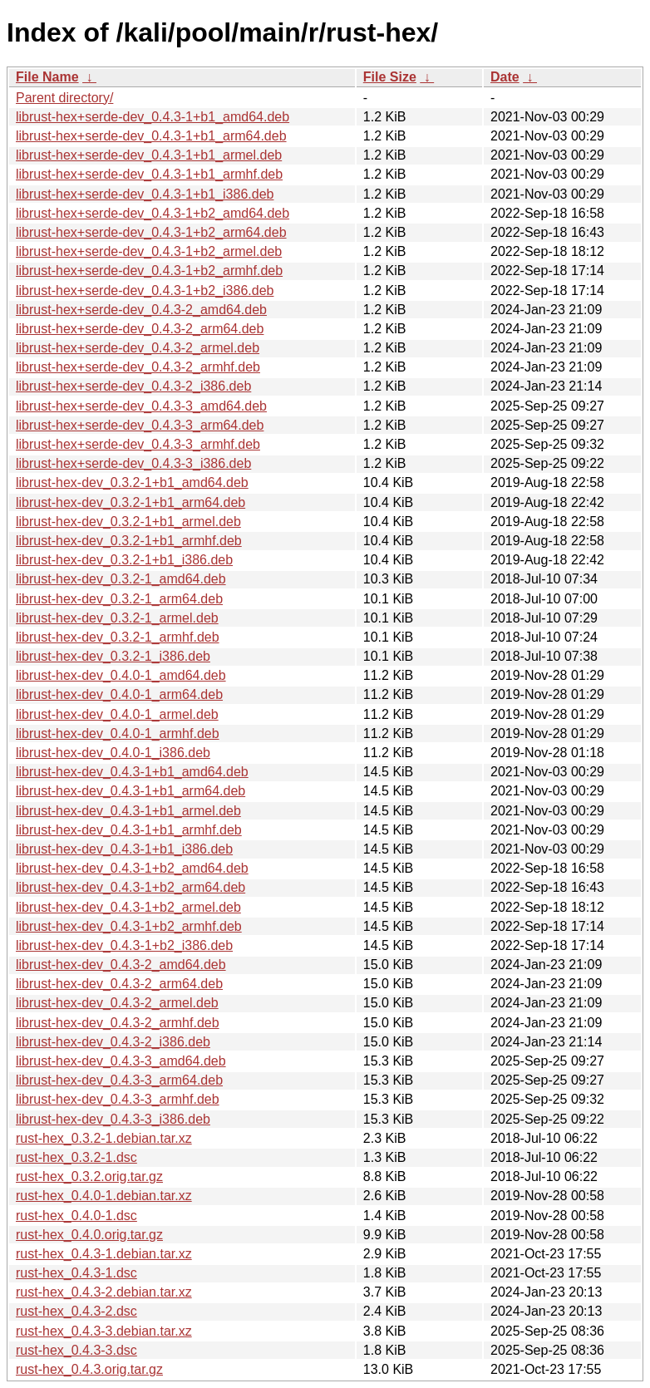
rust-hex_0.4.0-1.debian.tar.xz (104, 1196)
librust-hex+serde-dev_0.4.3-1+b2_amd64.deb (152, 213)
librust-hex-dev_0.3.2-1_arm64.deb (119, 599)
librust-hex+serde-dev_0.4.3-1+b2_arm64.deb (151, 232)
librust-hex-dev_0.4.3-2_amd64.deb (121, 964)
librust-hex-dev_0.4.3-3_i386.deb (113, 1119)
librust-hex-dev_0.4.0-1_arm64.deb (119, 694)
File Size (389, 77)
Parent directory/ (64, 98)
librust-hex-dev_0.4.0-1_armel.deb (117, 714)
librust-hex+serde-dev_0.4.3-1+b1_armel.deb (149, 155)
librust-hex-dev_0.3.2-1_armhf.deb (117, 637)
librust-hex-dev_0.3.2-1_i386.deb (113, 656)
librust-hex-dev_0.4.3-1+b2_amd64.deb (132, 868)
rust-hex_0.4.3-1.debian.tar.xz (104, 1254)
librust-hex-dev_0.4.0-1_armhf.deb (117, 733)
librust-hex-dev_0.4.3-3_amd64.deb (121, 1061)
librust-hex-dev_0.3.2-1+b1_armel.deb (128, 521)
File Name (47, 77)
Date (505, 77)
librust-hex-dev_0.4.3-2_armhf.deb (117, 1023)
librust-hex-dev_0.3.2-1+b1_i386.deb (124, 560)
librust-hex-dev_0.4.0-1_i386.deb (113, 753)
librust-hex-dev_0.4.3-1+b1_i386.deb (124, 849)
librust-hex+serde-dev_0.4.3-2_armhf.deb (138, 367)
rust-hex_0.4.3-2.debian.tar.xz (104, 1292)
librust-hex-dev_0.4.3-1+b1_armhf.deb (129, 830)
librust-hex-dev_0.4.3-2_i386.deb (113, 1042)
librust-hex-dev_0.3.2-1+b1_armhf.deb (129, 541)
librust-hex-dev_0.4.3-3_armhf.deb (117, 1099)
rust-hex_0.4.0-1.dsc (76, 1215)
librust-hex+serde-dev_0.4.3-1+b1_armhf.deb (149, 174)
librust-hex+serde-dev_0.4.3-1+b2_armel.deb (149, 251)
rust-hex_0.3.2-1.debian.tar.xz (104, 1138)
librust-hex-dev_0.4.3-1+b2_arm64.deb (130, 887)
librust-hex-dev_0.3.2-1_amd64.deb (121, 579)
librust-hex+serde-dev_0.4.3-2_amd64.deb (141, 310)
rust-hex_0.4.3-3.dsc (76, 1350)
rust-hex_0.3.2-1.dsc (76, 1157)
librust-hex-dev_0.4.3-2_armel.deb (117, 1003)
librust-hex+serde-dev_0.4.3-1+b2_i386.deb (144, 290)
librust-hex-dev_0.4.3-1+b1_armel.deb (128, 811)
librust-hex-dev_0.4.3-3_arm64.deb (119, 1080)
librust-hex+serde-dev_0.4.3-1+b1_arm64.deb (151, 136)
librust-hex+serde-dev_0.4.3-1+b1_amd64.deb (152, 117)
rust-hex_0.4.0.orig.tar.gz (89, 1235)
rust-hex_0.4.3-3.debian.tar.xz (104, 1331)
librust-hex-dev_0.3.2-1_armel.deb (117, 618)
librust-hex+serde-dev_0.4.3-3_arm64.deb (139, 425)
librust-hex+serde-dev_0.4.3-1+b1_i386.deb (144, 194)
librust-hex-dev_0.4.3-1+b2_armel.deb (128, 907)
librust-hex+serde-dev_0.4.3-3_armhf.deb (138, 444)
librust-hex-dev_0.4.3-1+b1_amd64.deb (132, 772)
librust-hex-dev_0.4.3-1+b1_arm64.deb (130, 791)
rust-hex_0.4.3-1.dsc (76, 1273)
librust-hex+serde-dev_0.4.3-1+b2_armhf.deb (149, 270)
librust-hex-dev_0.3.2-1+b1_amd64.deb (132, 482)
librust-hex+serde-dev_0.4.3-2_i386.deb (133, 386)
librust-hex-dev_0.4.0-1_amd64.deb (121, 675)
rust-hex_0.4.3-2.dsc (76, 1311)
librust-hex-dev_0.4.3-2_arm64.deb (119, 984)
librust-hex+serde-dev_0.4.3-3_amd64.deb (141, 406)
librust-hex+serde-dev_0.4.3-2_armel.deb (137, 348)
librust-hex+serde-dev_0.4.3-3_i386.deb (133, 463)
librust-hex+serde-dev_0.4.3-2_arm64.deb (139, 329)
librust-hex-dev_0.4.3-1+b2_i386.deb (124, 945)
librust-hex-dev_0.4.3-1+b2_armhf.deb (129, 926)
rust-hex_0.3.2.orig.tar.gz (89, 1176)
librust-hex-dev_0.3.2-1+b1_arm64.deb (130, 502)
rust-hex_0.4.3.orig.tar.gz (89, 1369)
